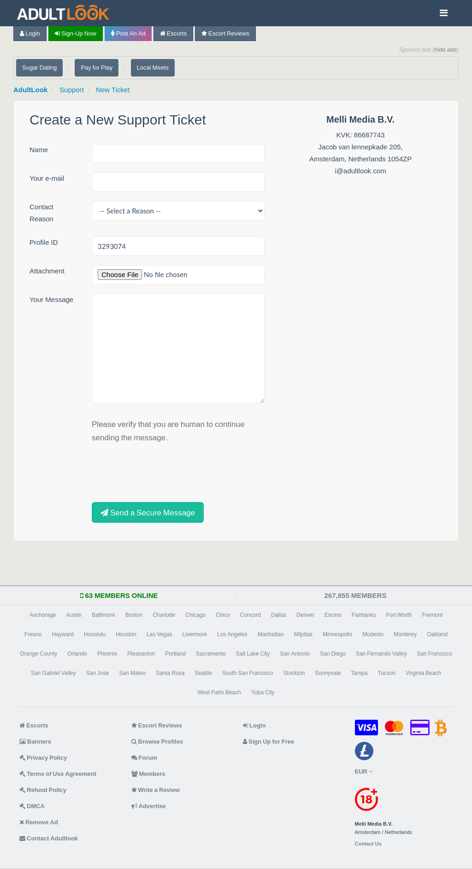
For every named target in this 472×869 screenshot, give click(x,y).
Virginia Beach (423, 673)
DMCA (32, 806)
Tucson (386, 673)
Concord (250, 615)
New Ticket (113, 89)
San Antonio (295, 653)
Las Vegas (159, 634)
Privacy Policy (43, 758)
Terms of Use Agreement (57, 774)
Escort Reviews (225, 33)
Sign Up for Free (268, 742)
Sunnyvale (328, 673)
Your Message (51, 299)
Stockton (294, 673)
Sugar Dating (39, 68)
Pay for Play (96, 68)
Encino (333, 615)
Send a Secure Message (147, 512)
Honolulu (95, 634)
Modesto (373, 634)
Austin (74, 615)
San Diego (333, 653)
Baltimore (103, 615)
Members (148, 774)
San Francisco (434, 653)
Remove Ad (38, 822)
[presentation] (162, 471)
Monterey (405, 634)
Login (30, 33)
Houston (126, 634)
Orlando (77, 653)
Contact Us (368, 843)
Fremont (432, 615)
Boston (133, 615)
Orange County (38, 653)
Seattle (203, 673)
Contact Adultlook (48, 838)
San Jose (97, 673)
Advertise (148, 806)
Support (71, 89)
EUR (363, 771)
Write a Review (155, 790)
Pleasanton (141, 653)
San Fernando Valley (381, 653)
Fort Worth (399, 615)
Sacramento (211, 653)
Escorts (173, 33)
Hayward (62, 634)
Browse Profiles (157, 742)
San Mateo (132, 673)
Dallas (278, 615)
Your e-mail (47, 178)
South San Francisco (247, 673)
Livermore (195, 634)
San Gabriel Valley (53, 673)
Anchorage (43, 615)
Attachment (47, 270)
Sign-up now (75, 33)
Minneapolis (337, 634)
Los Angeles (232, 634)
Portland (175, 653)
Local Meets (153, 68)
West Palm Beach (219, 692)
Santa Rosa (170, 673)
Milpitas (303, 634)
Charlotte (164, 615)
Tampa (359, 673)
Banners (35, 742)
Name (39, 149)
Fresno (32, 634)
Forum (144, 758)
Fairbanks (364, 615)
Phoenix (107, 653)
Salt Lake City (253, 653)
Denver (305, 615)
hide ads (445, 50)
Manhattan (271, 634)
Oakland (437, 634)
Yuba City (263, 692)
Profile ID (44, 242)
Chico (223, 615)
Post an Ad (128, 33)
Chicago (195, 615)
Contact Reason (41, 212)
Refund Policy (42, 790)
